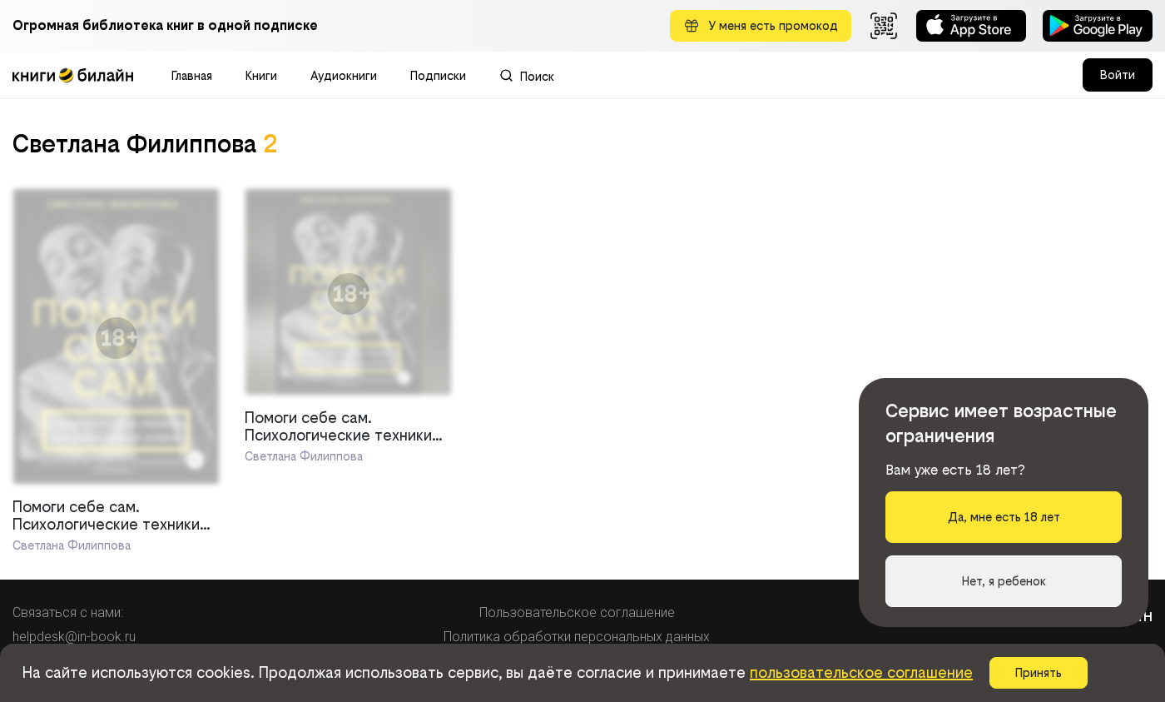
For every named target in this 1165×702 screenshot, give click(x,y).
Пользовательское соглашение (577, 612)
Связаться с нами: (67, 612)
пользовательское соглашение (861, 672)
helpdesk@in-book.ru (74, 637)
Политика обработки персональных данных (577, 637)
